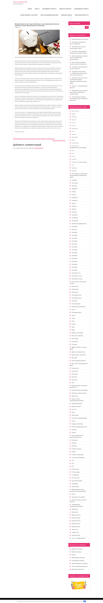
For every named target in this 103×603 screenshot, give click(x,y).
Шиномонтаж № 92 (76, 515)
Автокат (74, 203)
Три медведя (75, 483)
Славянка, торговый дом (78, 454)
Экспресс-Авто (75, 532)
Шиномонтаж (75, 509)
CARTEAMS (74, 117)
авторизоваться (39, 148)
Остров (73, 421)
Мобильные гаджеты (66, 15)
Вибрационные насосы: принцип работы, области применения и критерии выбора (79, 92)
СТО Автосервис (76, 472)
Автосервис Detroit (76, 273)
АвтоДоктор (74, 197)
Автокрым (74, 206)
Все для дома (75, 338)
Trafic (73, 165)
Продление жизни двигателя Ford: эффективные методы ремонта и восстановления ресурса (78, 73)
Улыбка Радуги (75, 486)
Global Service (75, 128)
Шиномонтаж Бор (76, 518)
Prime (73, 150)
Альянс (73, 309)
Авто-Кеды (74, 186)
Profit (73, 153)
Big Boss (73, 114)
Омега (73, 412)
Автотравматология (76, 295)
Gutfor (73, 131)
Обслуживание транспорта (49, 8)
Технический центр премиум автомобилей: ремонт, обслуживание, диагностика (79, 98)
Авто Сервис (75, 183)
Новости (37, 8)
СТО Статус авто (76, 478)
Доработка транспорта (65, 8)
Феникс (73, 494)
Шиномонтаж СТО (76, 520)
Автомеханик (75, 218)
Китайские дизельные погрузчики (80, 39)
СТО (73, 460)
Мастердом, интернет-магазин (79, 393)
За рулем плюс (75, 368)
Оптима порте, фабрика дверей (79, 418)
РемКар (73, 451)
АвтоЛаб (74, 209)
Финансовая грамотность (82, 15)
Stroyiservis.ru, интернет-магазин (79, 162)
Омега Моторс (75, 415)
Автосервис (74, 232)
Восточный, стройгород (77, 335)
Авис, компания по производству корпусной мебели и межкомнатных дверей (78, 175)
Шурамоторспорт (76, 523)
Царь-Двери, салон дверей (78, 497)
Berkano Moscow (75, 111)
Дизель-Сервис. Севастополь (79, 355)
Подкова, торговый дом (77, 424)
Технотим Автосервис (77, 480)
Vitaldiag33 (74, 171)
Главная (30, 8)
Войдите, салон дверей (77, 333)
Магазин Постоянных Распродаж (80, 390)
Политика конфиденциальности (79, 426)
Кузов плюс (74, 377)
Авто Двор (74, 180)
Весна (73, 327)
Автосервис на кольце (77, 279)
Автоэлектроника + (76, 303)
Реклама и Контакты (77, 449)
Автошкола (74, 301)
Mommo (73, 140)
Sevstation (74, 159)
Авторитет (74, 229)
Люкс (73, 382)
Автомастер (75, 215)
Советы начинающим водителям (49, 15)
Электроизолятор (76, 535)
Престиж (74, 432)
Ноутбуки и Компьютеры (59, 140)
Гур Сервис (74, 344)
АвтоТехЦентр (75, 289)
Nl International (75, 143)
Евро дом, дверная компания (79, 360)
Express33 (74, 119)
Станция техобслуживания (78, 457)
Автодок (74, 191)
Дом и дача (74, 357)
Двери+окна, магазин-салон (78, 352)
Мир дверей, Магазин (77, 403)
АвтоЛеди (74, 212)
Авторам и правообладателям (79, 223)
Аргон (73, 321)
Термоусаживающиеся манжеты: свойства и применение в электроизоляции (79, 57)
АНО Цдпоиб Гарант (77, 312)
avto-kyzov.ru (20, 2)
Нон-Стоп (74, 409)
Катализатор (75, 371)
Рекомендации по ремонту (81, 8)
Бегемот (74, 324)
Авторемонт (75, 226)
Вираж (73, 330)
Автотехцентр (75, 286)
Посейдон (74, 429)
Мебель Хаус (75, 396)
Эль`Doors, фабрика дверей (78, 538)
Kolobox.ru (74, 134)
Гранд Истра (75, 341)
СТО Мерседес (75, 475)
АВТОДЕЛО (74, 188)
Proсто (73, 156)
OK (84, 601)
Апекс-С (74, 315)
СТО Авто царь (75, 469)
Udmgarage (74, 168)
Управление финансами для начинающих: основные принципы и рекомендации (34, 139)
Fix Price (73, 122)
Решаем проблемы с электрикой (28, 15)
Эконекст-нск (75, 529)
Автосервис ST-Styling (77, 276)
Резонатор (74, 446)
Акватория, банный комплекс (79, 306)
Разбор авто (75, 440)
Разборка (74, 443)
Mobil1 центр (75, 137)
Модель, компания (76, 406)
